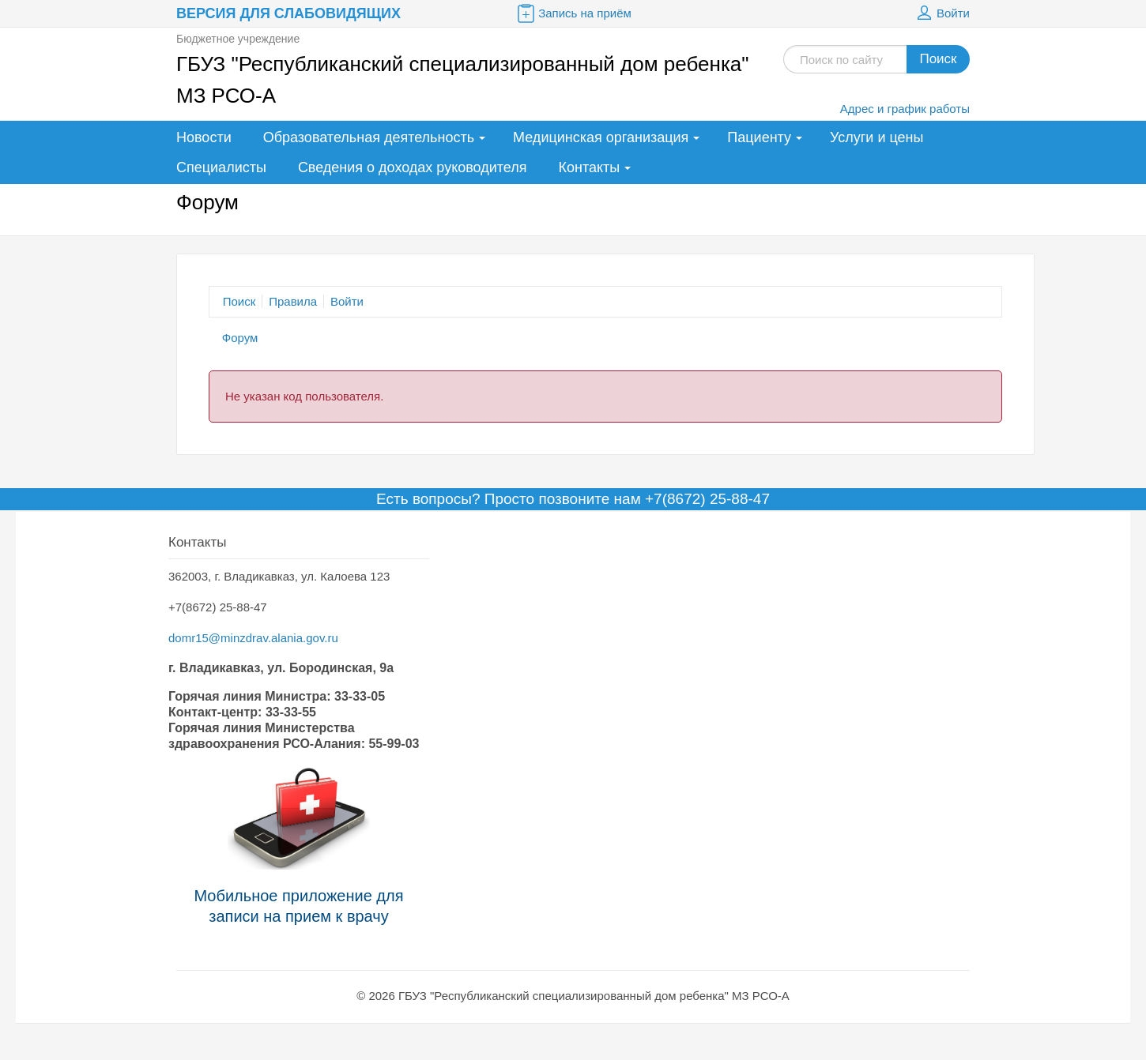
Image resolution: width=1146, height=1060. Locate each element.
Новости (204, 137)
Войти (941, 13)
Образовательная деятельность (368, 137)
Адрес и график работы (905, 108)
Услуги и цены (876, 137)
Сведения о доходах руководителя (412, 167)
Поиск (937, 58)
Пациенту (759, 137)
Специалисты (221, 167)
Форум (240, 337)
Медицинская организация (600, 137)
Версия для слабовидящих (288, 13)
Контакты (589, 167)
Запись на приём (573, 13)
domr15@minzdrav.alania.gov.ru (253, 638)
